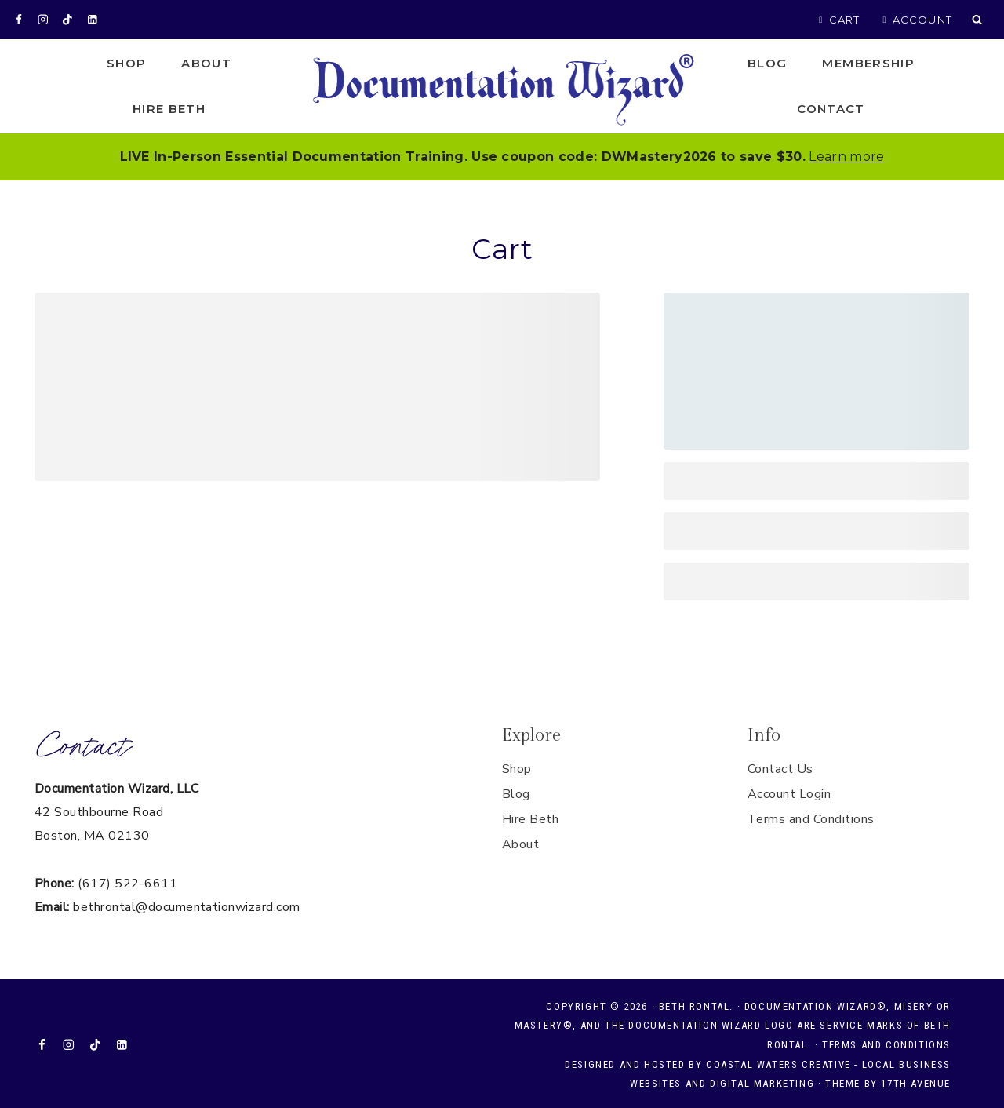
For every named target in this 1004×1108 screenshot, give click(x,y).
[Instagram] (42, 19)
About (520, 844)
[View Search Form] (977, 20)
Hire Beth (169, 108)
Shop (517, 769)
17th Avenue (916, 1083)
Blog (767, 63)
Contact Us (780, 769)
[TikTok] (67, 19)
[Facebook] (18, 19)
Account (922, 19)
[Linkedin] (92, 19)
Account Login (789, 794)
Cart (844, 19)
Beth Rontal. (696, 1006)
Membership (868, 63)
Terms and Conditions (811, 819)
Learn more (846, 156)
